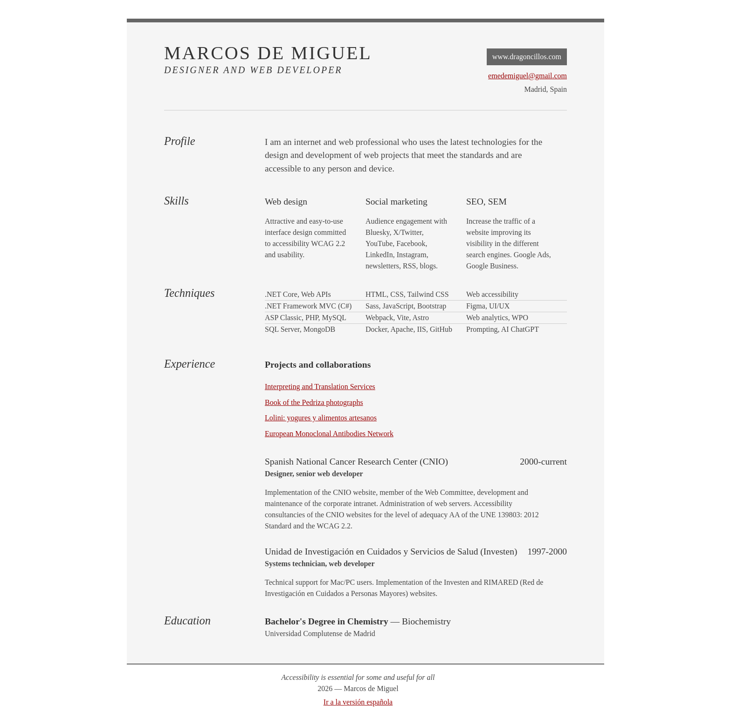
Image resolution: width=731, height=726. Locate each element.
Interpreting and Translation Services (320, 386)
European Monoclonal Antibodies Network (329, 434)
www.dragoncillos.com (526, 57)
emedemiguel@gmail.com (527, 76)
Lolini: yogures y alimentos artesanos (321, 418)
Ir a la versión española (358, 702)
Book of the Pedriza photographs (314, 402)
